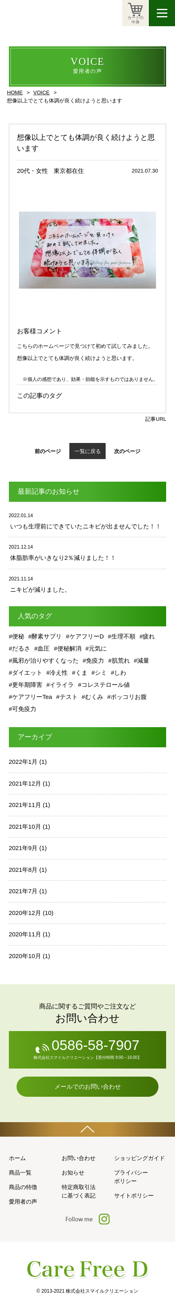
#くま (79, 672)
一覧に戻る (88, 451)
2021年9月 (23, 847)
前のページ (48, 451)
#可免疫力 (22, 708)
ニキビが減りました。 (40, 589)
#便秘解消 (67, 648)
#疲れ (147, 636)
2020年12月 (25, 912)
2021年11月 (25, 804)
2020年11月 (25, 934)
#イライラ (60, 684)
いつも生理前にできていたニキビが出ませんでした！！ (85, 526)
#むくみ (92, 696)
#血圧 (42, 648)
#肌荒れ (118, 660)
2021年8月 (23, 869)
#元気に (96, 648)
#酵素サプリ (45, 636)
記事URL (155, 419)
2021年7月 (23, 891)
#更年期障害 (25, 684)
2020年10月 (25, 955)
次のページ (127, 451)
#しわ (118, 672)
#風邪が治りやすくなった (44, 660)
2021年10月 (25, 826)
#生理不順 (121, 636)
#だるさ (19, 648)
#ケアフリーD (85, 636)
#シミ (99, 672)
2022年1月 (23, 761)
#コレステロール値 (103, 684)
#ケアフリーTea (30, 696)
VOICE (41, 92)
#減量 (141, 660)
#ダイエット (25, 672)
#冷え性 (57, 672)
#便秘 (16, 636)
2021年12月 (25, 783)
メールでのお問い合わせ (87, 1086)
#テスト (66, 696)
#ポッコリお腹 (127, 696)
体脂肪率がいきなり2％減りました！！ (63, 557)
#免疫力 (93, 660)
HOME (15, 92)
